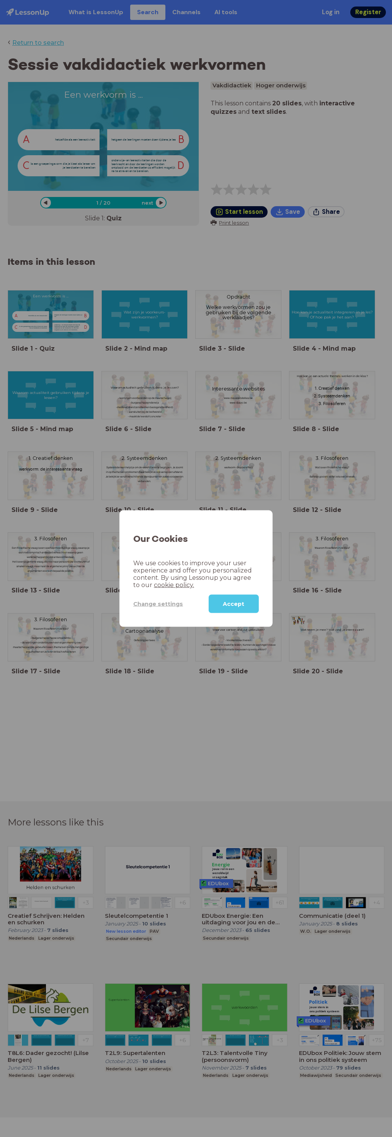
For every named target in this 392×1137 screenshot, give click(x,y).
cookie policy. (174, 585)
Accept (233, 603)
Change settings (158, 603)
